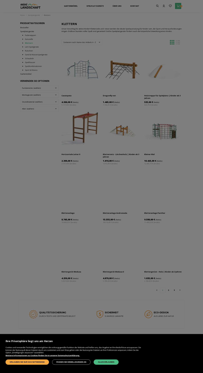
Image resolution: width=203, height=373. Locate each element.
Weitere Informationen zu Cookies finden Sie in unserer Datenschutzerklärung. (43, 355)
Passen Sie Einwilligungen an (71, 362)
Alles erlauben (106, 362)
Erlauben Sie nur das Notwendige (27, 362)
